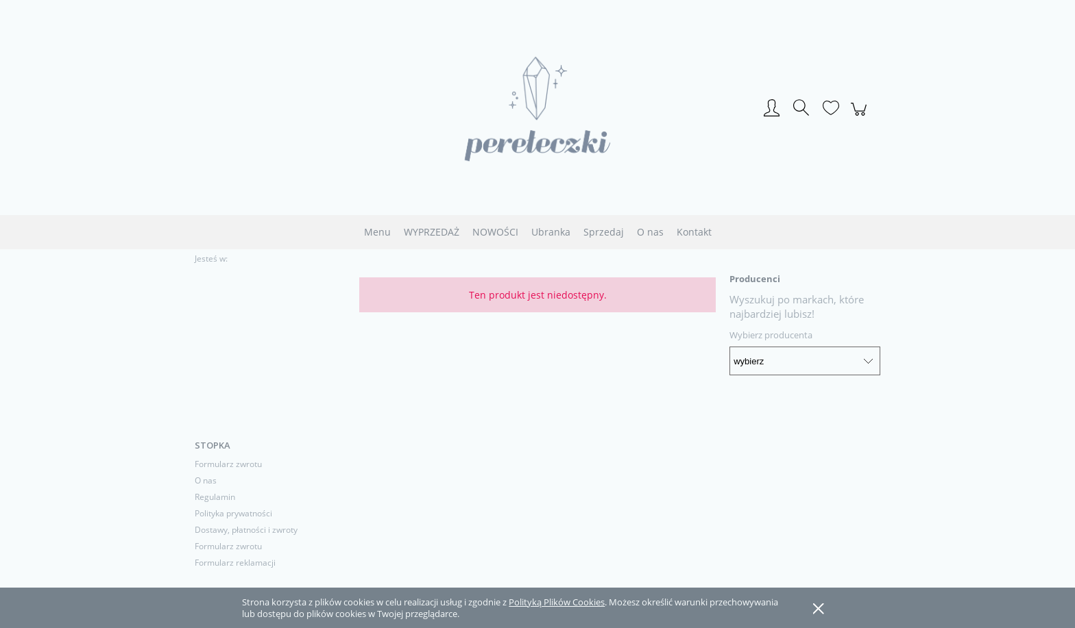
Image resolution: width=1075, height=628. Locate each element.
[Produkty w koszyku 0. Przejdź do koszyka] (861, 116)
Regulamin (215, 497)
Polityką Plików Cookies (557, 602)
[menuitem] (377, 232)
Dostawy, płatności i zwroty (246, 530)
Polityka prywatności (233, 513)
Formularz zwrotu (228, 464)
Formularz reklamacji (235, 562)
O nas (206, 480)
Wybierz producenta (770, 335)
